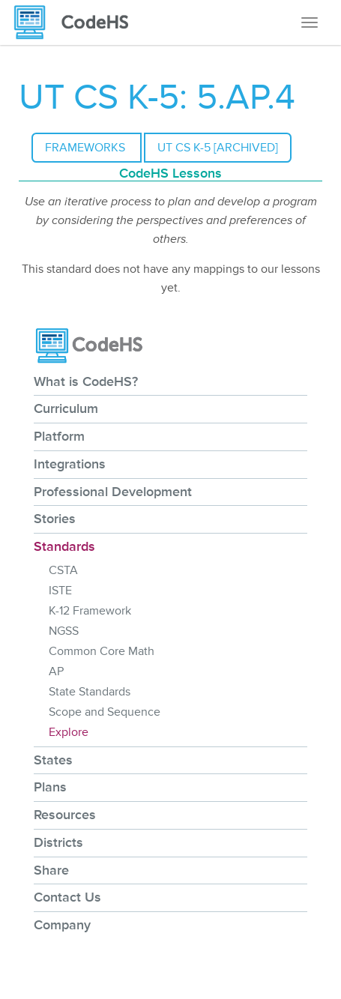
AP (56, 671)
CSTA (63, 570)
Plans (50, 787)
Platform (59, 436)
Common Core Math (101, 651)
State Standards (89, 691)
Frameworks (86, 147)
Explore (68, 732)
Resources (65, 814)
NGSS (64, 631)
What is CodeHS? (86, 381)
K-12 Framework (90, 610)
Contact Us (67, 897)
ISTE (60, 590)
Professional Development (113, 491)
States (53, 760)
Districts (58, 842)
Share (51, 870)
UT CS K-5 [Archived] (217, 147)
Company (62, 925)
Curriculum (66, 408)
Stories (55, 518)
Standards (64, 546)
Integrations (70, 464)
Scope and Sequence (104, 711)
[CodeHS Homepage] (77, 22)
